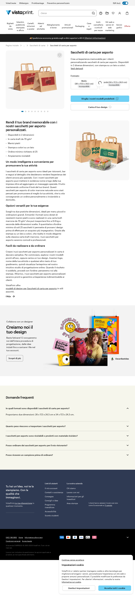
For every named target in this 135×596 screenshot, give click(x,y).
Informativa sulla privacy (34, 537)
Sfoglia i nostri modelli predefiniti (100, 98)
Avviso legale (27, 541)
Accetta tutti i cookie (114, 588)
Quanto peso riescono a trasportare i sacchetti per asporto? (36, 426)
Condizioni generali (13, 541)
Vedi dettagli (77, 68)
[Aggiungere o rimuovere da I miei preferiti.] (59, 55)
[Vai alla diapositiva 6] (38, 111)
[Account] (120, 13)
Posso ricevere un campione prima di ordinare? (29, 455)
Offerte (127, 26)
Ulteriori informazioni (94, 38)
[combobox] (65, 13)
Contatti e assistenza (54, 492)
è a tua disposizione (23, 503)
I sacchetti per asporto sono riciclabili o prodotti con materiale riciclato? (42, 435)
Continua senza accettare (73, 560)
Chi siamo (71, 488)
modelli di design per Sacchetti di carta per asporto (31, 288)
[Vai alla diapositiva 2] (25, 111)
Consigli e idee (51, 500)
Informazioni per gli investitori (75, 497)
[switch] (122, 3)
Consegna (49, 496)
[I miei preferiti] (113, 13)
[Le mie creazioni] (107, 13)
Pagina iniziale (12, 45)
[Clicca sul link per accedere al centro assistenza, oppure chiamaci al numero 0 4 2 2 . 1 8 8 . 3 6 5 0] (100, 13)
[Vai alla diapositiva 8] (44, 111)
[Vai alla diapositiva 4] (31, 111)
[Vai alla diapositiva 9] (47, 111)
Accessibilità (50, 511)
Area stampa (72, 503)
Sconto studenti (52, 515)
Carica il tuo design (100, 107)
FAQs (10, 296)
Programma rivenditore (50, 505)
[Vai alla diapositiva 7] (41, 111)
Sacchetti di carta (37, 45)
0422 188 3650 (11, 537)
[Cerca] (93, 13)
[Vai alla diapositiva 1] (22, 111)
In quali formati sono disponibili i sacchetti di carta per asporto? (37, 408)
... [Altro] (24, 45)
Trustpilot (92, 483)
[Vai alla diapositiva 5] (35, 111)
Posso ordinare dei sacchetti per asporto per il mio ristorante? (36, 445)
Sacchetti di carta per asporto (63, 45)
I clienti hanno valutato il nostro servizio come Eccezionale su (103, 487)
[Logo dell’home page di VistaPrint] (20, 13)
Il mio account (51, 488)
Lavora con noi (73, 492)
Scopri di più (14, 358)
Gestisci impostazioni (79, 588)
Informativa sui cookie (71, 582)
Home (21, 537)
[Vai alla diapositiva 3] (28, 111)
